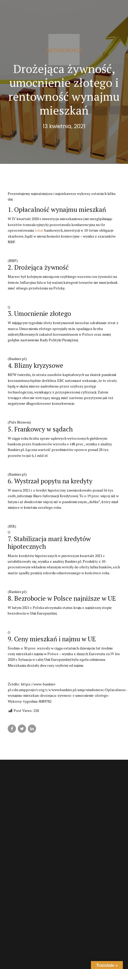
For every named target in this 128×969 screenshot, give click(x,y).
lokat (39, 230)
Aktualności (64, 50)
